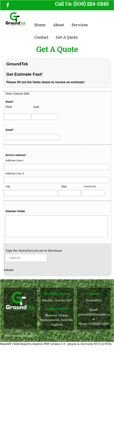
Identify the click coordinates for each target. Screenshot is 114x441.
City (8, 186)
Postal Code (90, 186)
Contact (41, 37)
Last (36, 106)
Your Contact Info (17, 93)
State (64, 186)
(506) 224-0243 (91, 4)
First (9, 106)
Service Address (16, 155)
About (58, 25)
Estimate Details (15, 211)
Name (10, 101)
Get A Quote (67, 37)
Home (40, 25)
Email (10, 130)
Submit (9, 270)
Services (80, 25)
